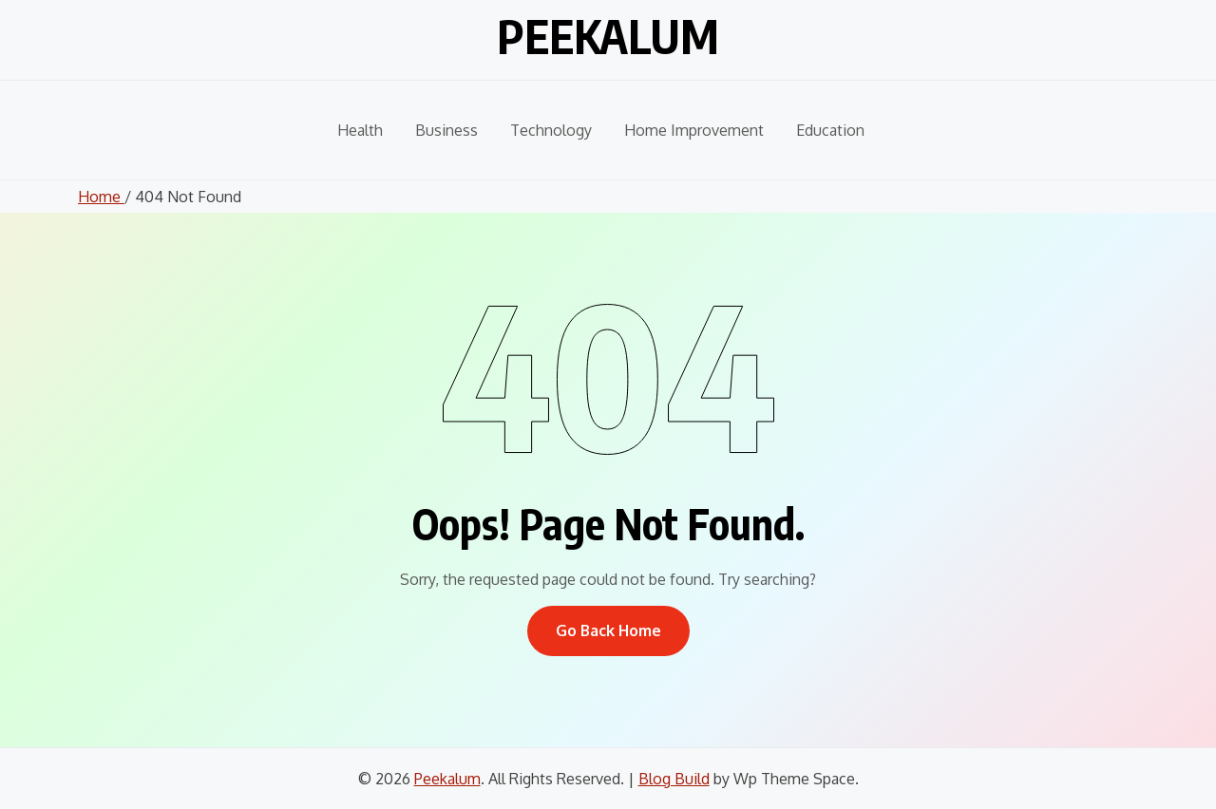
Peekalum (608, 36)
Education (830, 130)
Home (101, 196)
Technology (551, 130)
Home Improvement (694, 130)
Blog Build (674, 778)
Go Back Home (608, 630)
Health (360, 130)
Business (446, 130)
